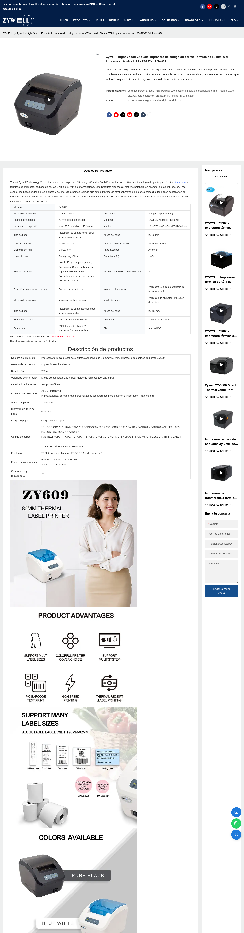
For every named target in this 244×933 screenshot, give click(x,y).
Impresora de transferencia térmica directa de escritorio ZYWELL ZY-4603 (220, 496)
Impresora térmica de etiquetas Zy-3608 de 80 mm (220, 442)
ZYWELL (8, 33)
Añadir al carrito (218, 234)
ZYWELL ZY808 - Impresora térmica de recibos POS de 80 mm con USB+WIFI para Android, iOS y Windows (221, 334)
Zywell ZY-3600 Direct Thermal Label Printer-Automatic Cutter (221, 388)
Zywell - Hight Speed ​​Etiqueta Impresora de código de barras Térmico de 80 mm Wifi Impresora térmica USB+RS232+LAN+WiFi (89, 33)
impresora (180, 182)
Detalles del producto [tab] (98, 170)
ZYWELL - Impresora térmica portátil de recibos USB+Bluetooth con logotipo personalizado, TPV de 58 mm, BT (221, 280)
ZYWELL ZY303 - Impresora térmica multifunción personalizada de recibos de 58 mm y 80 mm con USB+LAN (221, 226)
